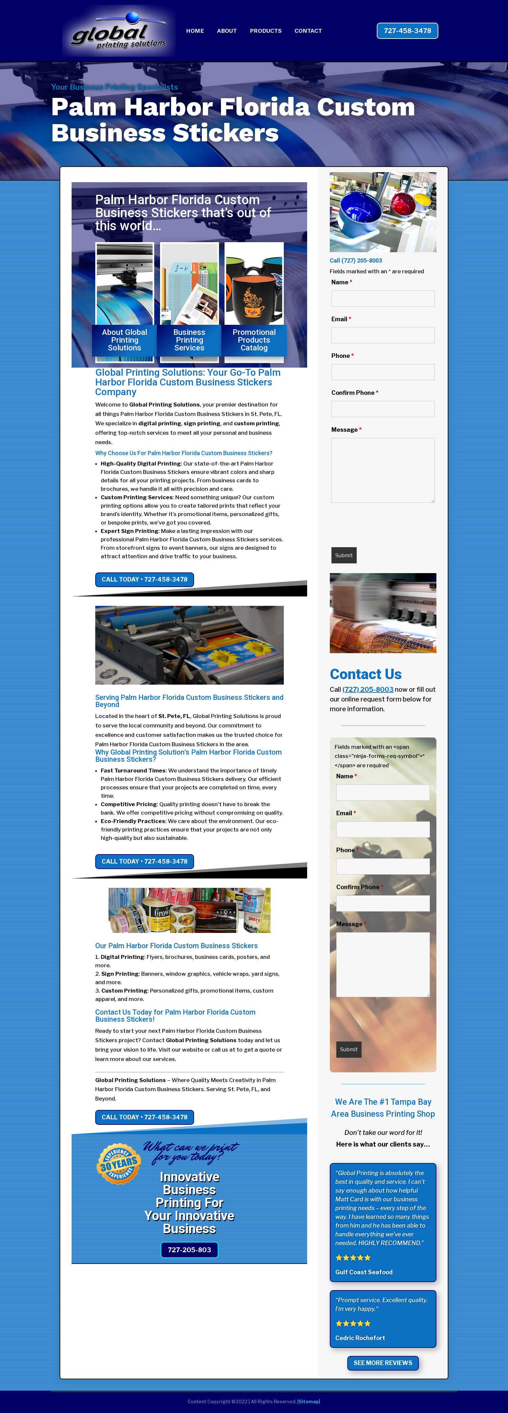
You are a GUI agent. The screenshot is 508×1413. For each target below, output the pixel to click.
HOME (195, 31)
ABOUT (227, 31)
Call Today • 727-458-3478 (145, 579)
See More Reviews (383, 1363)
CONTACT (308, 31)
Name (341, 282)
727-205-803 (189, 1250)
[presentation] (380, 526)
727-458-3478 (407, 31)
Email (341, 319)
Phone (342, 355)
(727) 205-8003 (361, 260)
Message (346, 429)
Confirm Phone (354, 392)
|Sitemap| (308, 1401)
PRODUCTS (266, 31)
